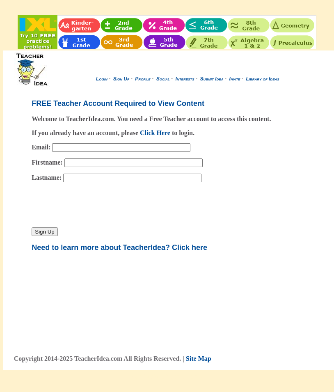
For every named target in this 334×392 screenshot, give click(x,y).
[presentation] (94, 205)
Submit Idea (212, 79)
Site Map (198, 358)
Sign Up (121, 79)
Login (102, 79)
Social (163, 79)
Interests (185, 79)
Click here (189, 247)
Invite (234, 79)
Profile (142, 79)
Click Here (155, 132)
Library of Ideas (262, 79)
